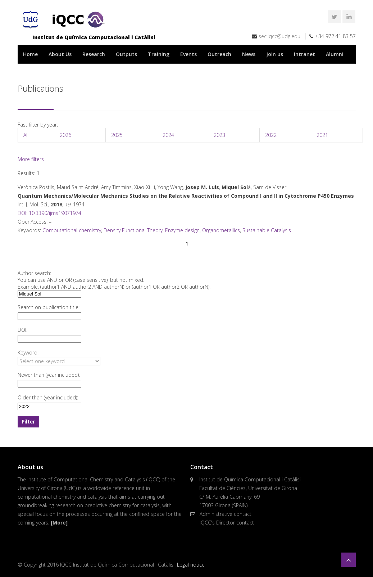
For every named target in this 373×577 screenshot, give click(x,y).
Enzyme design (182, 230)
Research (93, 54)
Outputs (126, 54)
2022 (271, 135)
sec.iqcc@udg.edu (279, 36)
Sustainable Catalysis (266, 230)
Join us (274, 54)
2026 (65, 135)
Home (30, 54)
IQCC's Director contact (227, 522)
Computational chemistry (71, 230)
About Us (60, 54)
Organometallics (221, 230)
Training (158, 54)
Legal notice (191, 564)
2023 (219, 135)
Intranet (304, 54)
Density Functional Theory (133, 230)
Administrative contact (225, 513)
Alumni (335, 54)
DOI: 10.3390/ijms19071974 (49, 213)
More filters (31, 159)
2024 (168, 135)
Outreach (219, 54)
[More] (59, 522)
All (25, 135)
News (248, 54)
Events (188, 54)
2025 (117, 135)
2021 (322, 135)
